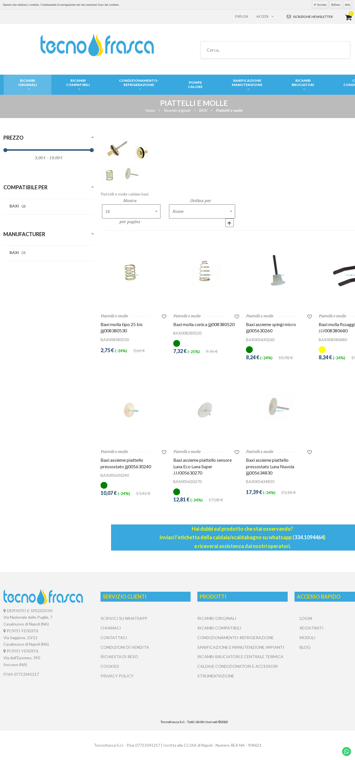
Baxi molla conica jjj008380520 (204, 324)
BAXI (18, 205)
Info (347, 4)
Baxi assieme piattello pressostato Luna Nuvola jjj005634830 (270, 466)
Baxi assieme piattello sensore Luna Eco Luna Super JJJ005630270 (202, 466)
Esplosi (241, 16)
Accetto (321, 4)
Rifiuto (335, 4)
